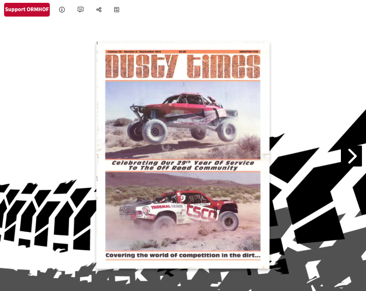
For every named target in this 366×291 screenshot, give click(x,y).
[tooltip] (62, 10)
